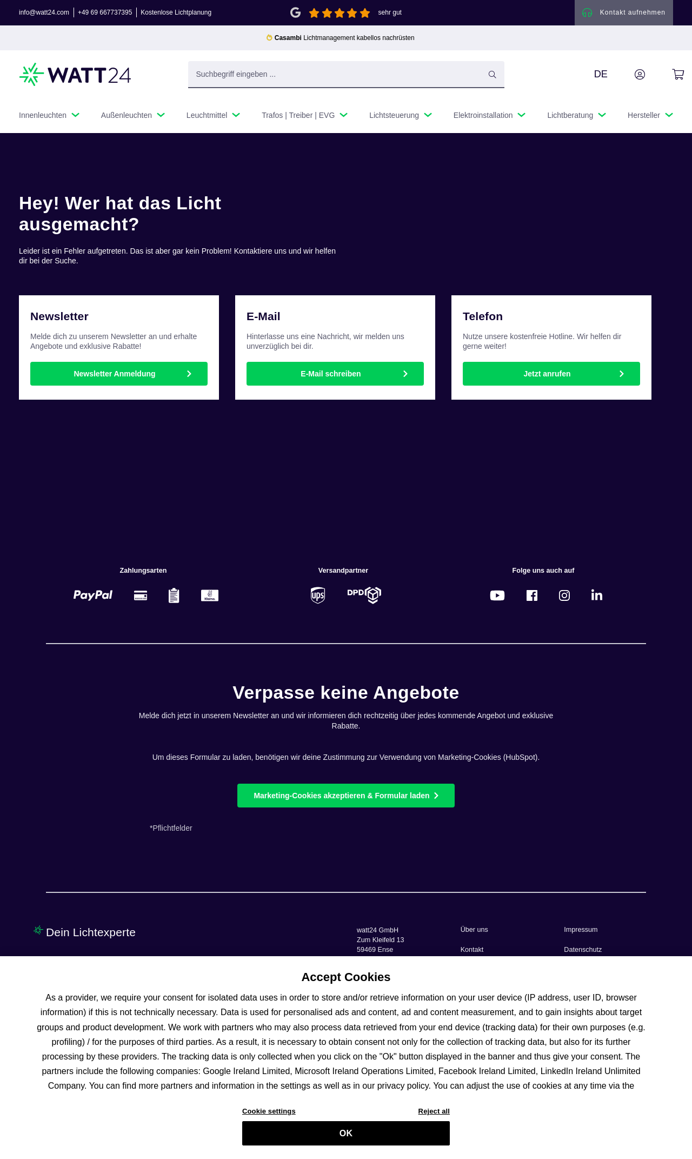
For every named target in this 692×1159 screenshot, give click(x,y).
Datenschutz (583, 949)
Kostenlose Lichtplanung (176, 13)
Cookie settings (269, 1112)
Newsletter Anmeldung (114, 374)
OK (346, 1133)
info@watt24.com (44, 13)
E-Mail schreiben (331, 374)
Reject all (434, 1112)
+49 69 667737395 (105, 13)
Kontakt (472, 949)
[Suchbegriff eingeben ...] (346, 75)
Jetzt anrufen (546, 374)
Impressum (580, 929)
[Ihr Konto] (627, 75)
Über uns (474, 929)
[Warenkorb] (666, 75)
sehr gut (390, 13)
